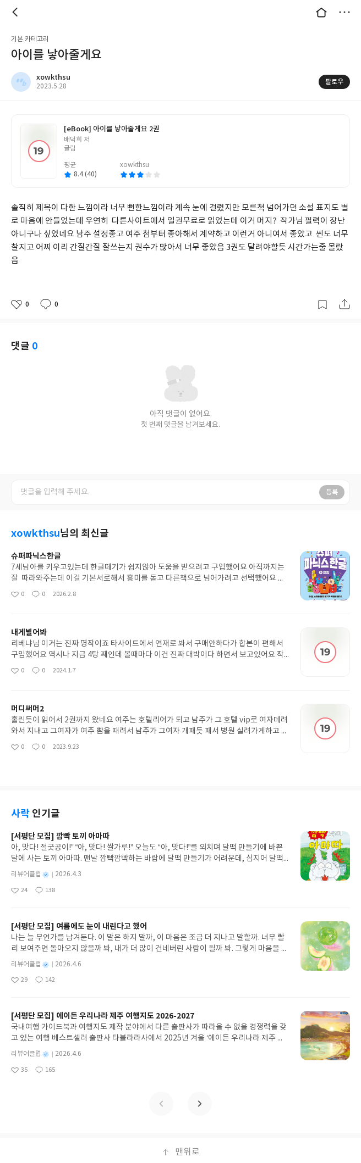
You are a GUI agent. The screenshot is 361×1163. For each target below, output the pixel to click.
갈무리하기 (322, 304)
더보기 (344, 12)
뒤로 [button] (16, 12)
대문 (321, 12)
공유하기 (344, 304)
